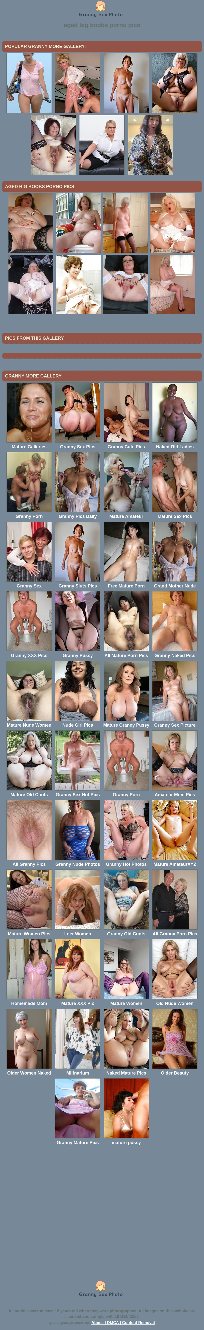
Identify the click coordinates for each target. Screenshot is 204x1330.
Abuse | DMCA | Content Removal (123, 1323)
